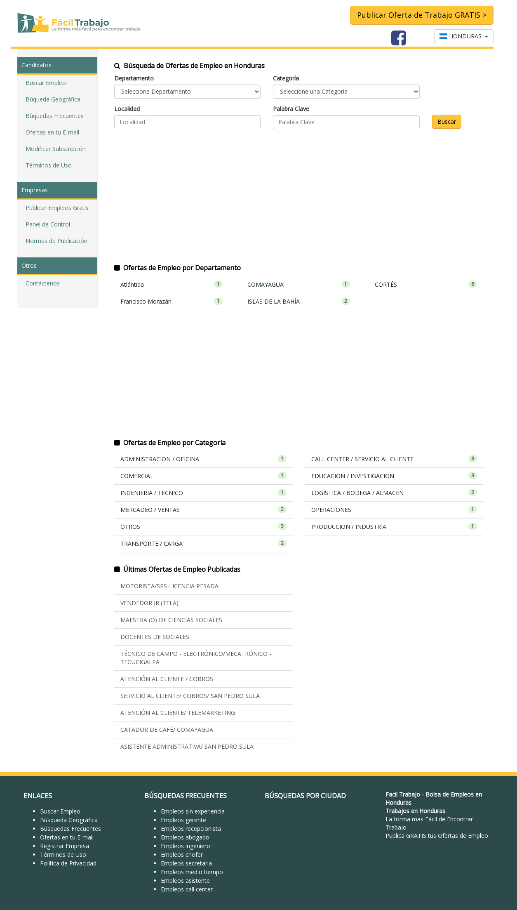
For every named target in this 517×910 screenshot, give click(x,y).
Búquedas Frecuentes (55, 116)
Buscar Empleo (46, 83)
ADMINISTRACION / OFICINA (203, 459)
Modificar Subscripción (56, 149)
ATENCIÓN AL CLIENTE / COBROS (166, 679)
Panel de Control (48, 224)
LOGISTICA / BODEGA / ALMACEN (394, 493)
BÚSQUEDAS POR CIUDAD (305, 795)
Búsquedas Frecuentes (70, 828)
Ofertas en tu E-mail (52, 132)
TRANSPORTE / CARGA (203, 543)
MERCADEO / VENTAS (203, 510)
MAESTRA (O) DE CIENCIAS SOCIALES (171, 620)
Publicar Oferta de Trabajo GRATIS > (421, 15)
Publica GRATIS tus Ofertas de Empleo (436, 835)
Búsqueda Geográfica (69, 820)
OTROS (203, 526)
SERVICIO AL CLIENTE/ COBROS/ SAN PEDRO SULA (190, 696)
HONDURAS (463, 36)
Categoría (286, 78)
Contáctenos (43, 283)
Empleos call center (187, 889)
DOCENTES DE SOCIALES (154, 637)
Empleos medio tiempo (192, 872)
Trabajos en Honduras (415, 811)
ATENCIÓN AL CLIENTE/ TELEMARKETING (177, 713)
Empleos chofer (182, 854)
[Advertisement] (298, 201)
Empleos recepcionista (191, 828)
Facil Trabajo (402, 794)
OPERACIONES (394, 510)
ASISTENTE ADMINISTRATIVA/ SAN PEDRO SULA (187, 746)
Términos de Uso (49, 165)
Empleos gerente (183, 820)
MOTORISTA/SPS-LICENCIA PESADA (169, 586)
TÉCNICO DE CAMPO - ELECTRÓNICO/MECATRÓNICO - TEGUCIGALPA (195, 658)
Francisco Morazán (171, 301)
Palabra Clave (291, 109)
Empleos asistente (185, 880)
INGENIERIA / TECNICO (203, 493)
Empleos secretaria (186, 863)
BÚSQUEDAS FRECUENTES (185, 795)
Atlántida (171, 284)
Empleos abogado (185, 837)
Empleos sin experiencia (193, 811)
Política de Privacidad (68, 863)
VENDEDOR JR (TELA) (149, 603)
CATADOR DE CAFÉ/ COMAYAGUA (166, 729)
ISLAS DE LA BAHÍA (298, 301)
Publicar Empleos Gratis (57, 208)
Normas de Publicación (56, 241)
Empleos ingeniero (185, 846)
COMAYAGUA (298, 284)
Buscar (446, 121)
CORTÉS (426, 284)
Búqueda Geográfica (53, 99)
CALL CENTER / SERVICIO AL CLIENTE (394, 459)
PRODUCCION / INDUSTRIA (394, 526)
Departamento (134, 78)
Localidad (127, 109)
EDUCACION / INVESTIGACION (394, 476)
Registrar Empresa (64, 846)
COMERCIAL (203, 476)
